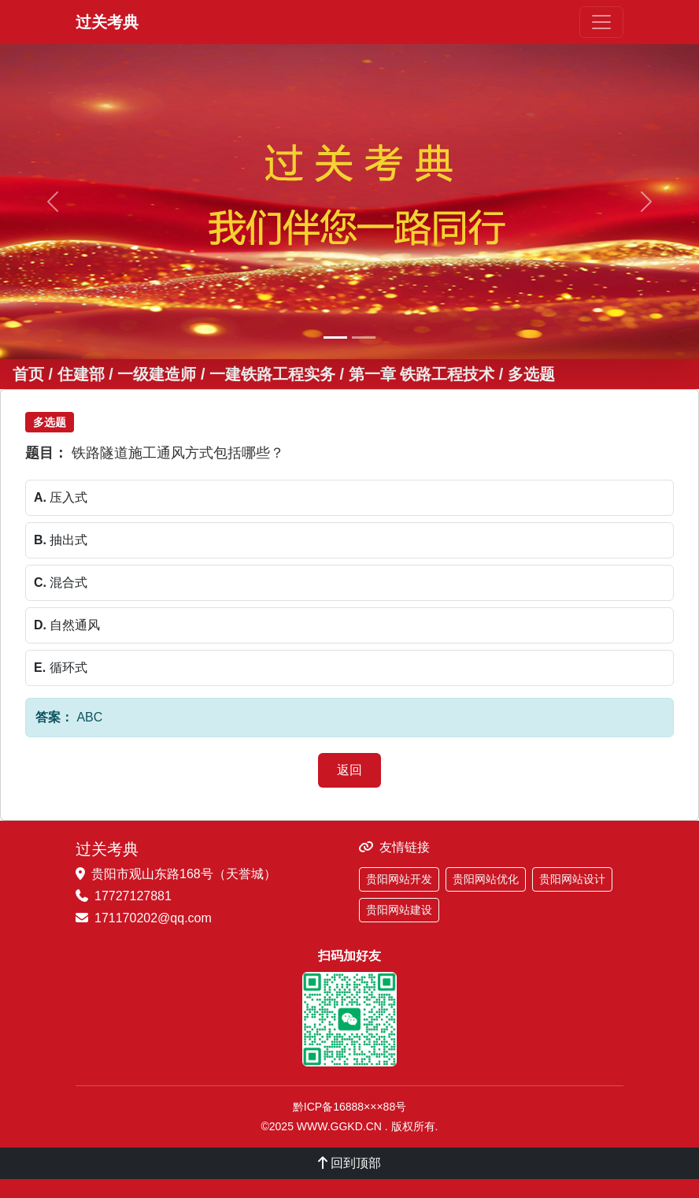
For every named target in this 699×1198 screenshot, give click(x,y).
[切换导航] (601, 22)
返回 (349, 770)
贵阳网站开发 (399, 879)
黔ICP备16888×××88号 (349, 1106)
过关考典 (107, 22)
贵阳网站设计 (572, 879)
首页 (28, 374)
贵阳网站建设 (399, 909)
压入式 (60, 497)
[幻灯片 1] (335, 337)
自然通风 (67, 625)
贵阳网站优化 (486, 879)
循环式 (60, 667)
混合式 (60, 582)
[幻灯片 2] (363, 337)
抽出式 (60, 540)
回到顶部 (349, 1163)
